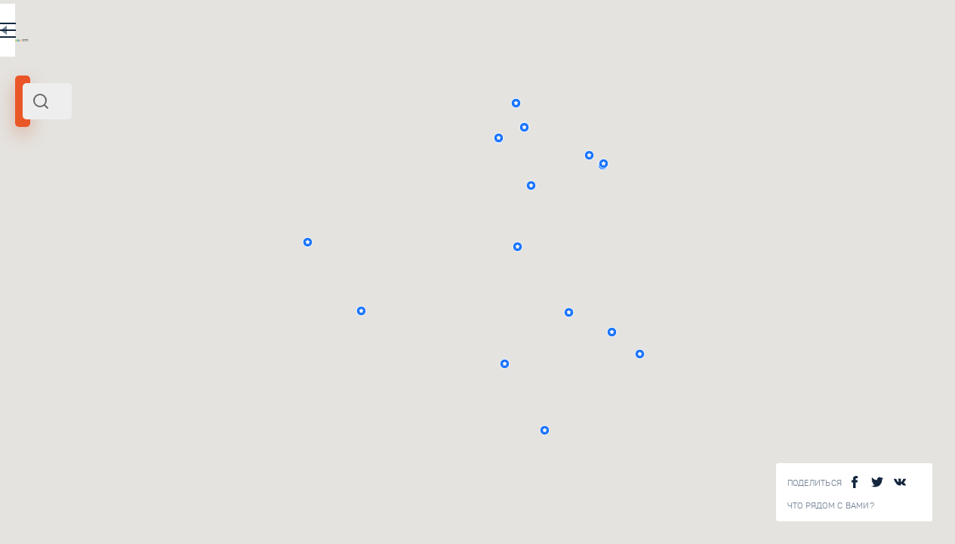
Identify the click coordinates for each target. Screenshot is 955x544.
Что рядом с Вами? (830, 506)
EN (331, 33)
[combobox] (204, 101)
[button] (723, 103)
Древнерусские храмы (233, 356)
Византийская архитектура (244, 254)
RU (299, 33)
